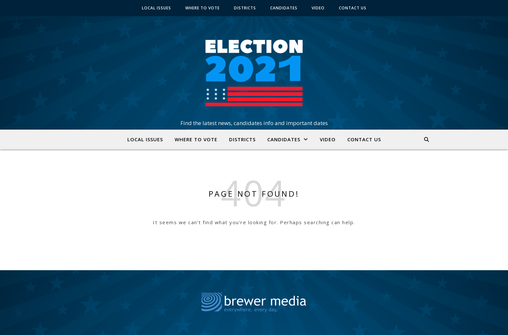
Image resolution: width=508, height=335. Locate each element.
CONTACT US (352, 8)
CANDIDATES (283, 8)
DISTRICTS (245, 8)
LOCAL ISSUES (156, 8)
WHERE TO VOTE (202, 8)
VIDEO (318, 8)
